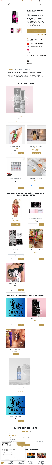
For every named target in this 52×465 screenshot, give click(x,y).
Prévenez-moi (15, 113)
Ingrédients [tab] (27, 69)
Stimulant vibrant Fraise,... (16, 172)
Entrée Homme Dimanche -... (16, 311)
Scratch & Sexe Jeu (15, 242)
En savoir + (10, 78)
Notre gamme (23, 460)
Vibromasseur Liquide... (36, 138)
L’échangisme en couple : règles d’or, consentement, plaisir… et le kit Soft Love (21, 419)
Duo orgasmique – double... (15, 342)
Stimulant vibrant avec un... (15, 107)
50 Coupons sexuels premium (36, 211)
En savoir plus (37, 448)
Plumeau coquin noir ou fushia (15, 276)
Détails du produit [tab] (19, 69)
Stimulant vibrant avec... (36, 107)
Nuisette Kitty (15, 211)
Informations (23, 448)
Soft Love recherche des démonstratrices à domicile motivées (41, 419)
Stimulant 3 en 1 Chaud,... (16, 138)
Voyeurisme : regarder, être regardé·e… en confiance (11, 418)
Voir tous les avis (26, 400)
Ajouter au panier (36, 31)
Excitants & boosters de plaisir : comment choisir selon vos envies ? (31, 418)
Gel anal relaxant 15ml (36, 311)
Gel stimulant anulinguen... (36, 342)
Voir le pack (15, 347)
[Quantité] (30, 28)
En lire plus (11, 425)
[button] (10, 398)
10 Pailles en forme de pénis (36, 242)
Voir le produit (16, 147)
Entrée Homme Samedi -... (16, 372)
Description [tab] (11, 69)
